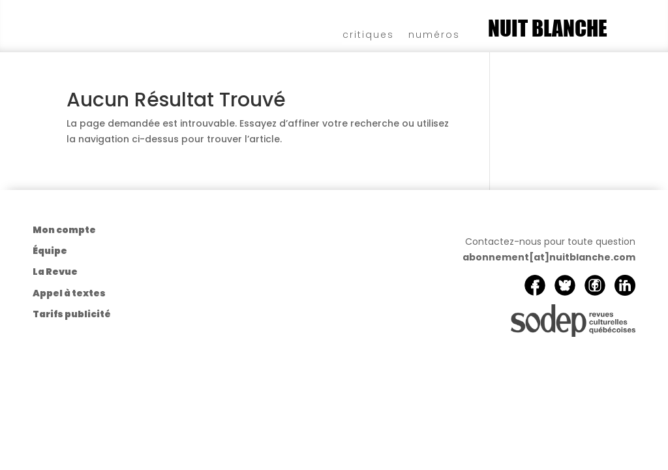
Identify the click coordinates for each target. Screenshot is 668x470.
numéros (434, 33)
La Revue (55, 271)
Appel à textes (69, 293)
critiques (368, 33)
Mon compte (64, 229)
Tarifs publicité (72, 314)
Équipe (50, 250)
